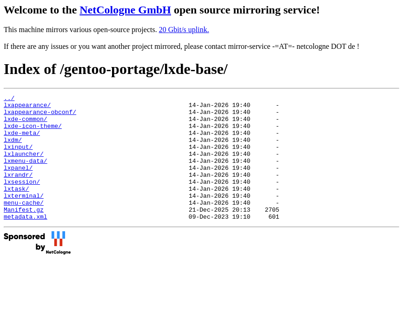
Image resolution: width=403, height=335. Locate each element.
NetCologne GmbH (125, 10)
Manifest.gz (24, 233)
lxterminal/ (24, 216)
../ (9, 99)
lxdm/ (13, 149)
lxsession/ (22, 199)
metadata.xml (25, 241)
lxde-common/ (25, 124)
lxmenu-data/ (25, 174)
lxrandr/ (18, 191)
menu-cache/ (24, 225)
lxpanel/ (18, 183)
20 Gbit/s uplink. (184, 30)
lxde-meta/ (22, 141)
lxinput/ (18, 158)
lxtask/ (16, 208)
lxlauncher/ (24, 166)
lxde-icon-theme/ (33, 132)
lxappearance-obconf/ (40, 116)
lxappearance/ (27, 107)
